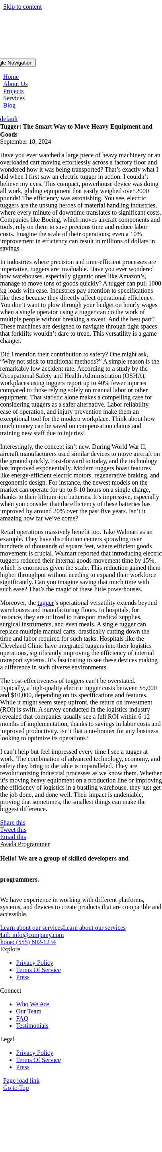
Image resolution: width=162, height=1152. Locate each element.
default (9, 118)
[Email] (81, 837)
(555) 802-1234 (36, 942)
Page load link (21, 1080)
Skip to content (22, 6)
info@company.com (38, 934)
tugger (45, 602)
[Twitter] (81, 829)
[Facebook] (81, 822)
